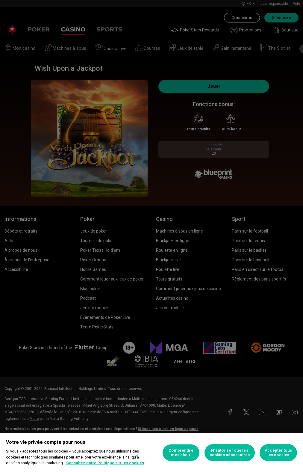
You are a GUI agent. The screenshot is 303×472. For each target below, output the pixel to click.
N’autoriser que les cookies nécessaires (230, 452)
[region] (151, 452)
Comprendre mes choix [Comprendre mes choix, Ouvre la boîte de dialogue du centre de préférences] (181, 452)
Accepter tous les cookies (278, 452)
